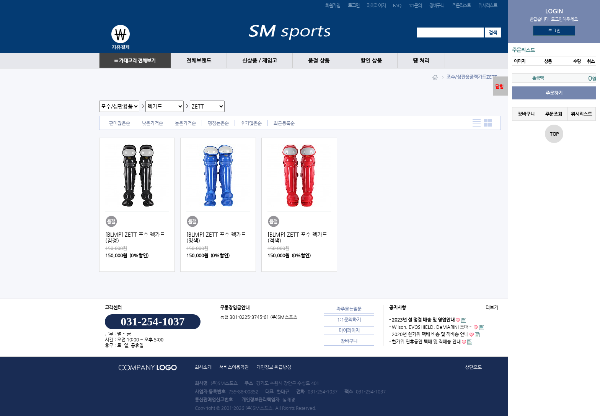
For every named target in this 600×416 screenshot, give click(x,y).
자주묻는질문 (349, 309)
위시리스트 (487, 5)
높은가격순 (185, 123)
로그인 (554, 30)
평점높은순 (218, 123)
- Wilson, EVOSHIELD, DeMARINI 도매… (431, 327)
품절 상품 (318, 60)
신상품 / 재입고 (259, 60)
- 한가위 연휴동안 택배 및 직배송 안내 (425, 341)
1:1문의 (415, 5)
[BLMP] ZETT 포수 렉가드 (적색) (297, 237)
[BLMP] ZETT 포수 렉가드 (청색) (216, 237)
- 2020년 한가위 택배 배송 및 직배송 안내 (428, 334)
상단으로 (473, 367)
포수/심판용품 (460, 77)
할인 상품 (371, 60)
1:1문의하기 (349, 319)
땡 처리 (421, 60)
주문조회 (553, 114)
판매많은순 (119, 123)
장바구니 (436, 5)
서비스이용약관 (234, 367)
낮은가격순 (152, 123)
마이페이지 (376, 5)
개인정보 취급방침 (273, 367)
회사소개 (203, 367)
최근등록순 (284, 123)
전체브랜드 (198, 60)
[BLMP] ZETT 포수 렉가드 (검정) (135, 237)
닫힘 (499, 86)
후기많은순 (251, 123)
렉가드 (480, 77)
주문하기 (554, 93)
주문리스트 (461, 5)
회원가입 (332, 5)
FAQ (397, 5)
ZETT (491, 77)
